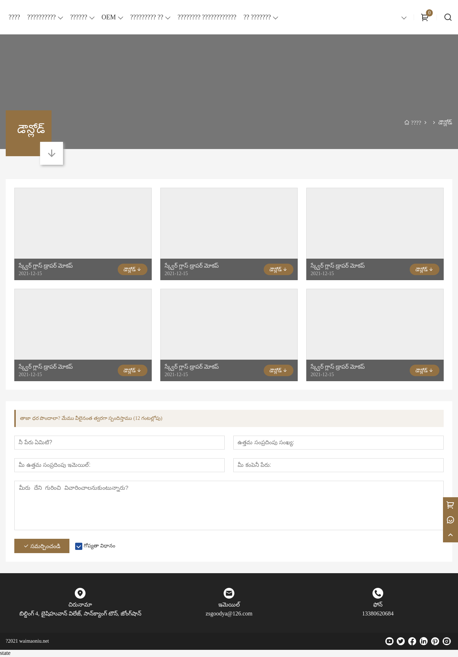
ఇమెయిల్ (229, 605)
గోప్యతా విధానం (99, 546)
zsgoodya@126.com (229, 614)
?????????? (41, 17)
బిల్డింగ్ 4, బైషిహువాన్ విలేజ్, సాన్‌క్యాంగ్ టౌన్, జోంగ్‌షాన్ (80, 614)
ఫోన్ (378, 605)
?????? (78, 17)
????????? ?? (146, 17)
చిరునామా (80, 605)
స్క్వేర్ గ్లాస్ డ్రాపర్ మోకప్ (46, 266)
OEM (109, 17)
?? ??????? (257, 17)
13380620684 (378, 614)
